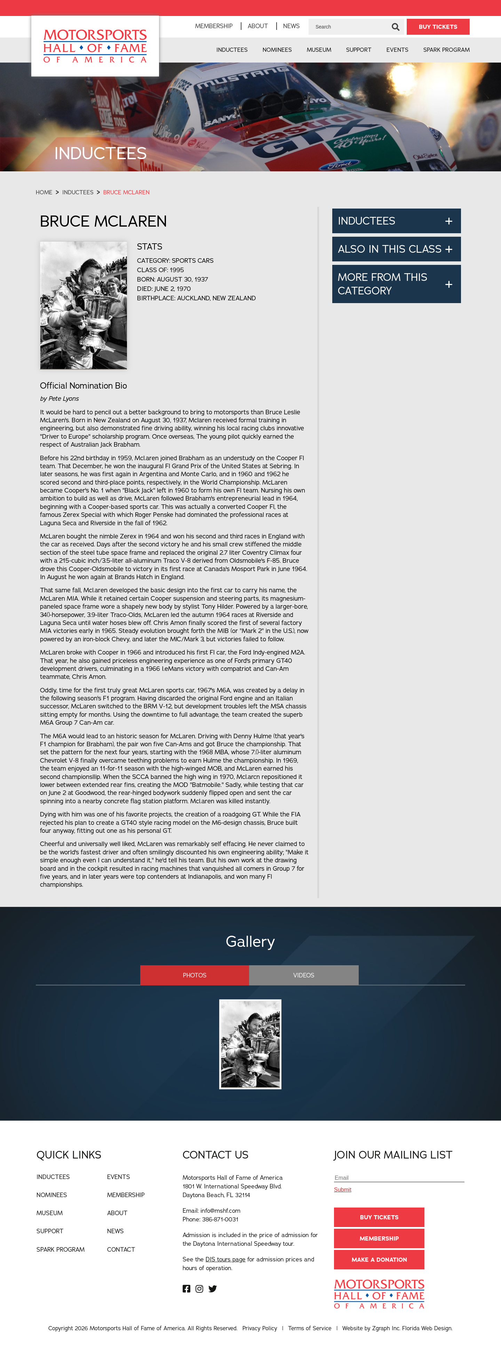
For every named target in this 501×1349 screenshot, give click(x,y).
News (291, 26)
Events (397, 49)
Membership (214, 26)
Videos (295, 974)
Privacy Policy (259, 1327)
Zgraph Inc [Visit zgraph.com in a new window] (385, 1327)
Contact (121, 1249)
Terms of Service (310, 1327)
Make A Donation (379, 1259)
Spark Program (446, 49)
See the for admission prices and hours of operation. (248, 1263)
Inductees (232, 49)
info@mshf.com (220, 1210)
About (258, 26)
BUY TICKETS (438, 27)
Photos (203, 974)
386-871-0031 (220, 1218)
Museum (319, 49)
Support (359, 49)
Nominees (277, 49)
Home (44, 192)
